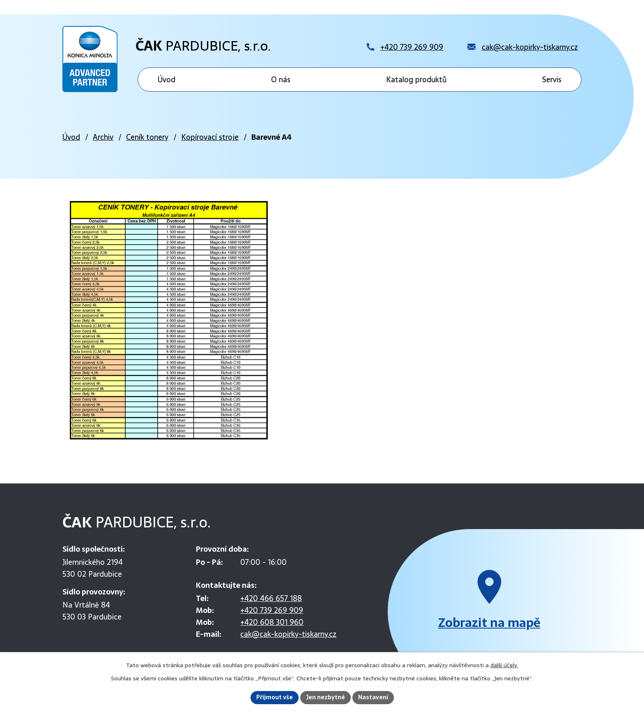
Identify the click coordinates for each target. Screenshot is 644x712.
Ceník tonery (147, 137)
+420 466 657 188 (271, 598)
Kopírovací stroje (210, 137)
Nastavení (373, 697)
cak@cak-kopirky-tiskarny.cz (288, 634)
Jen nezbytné (325, 697)
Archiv (103, 137)
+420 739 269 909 (271, 610)
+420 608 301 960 (272, 622)
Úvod (71, 137)
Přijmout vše (274, 697)
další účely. (504, 665)
